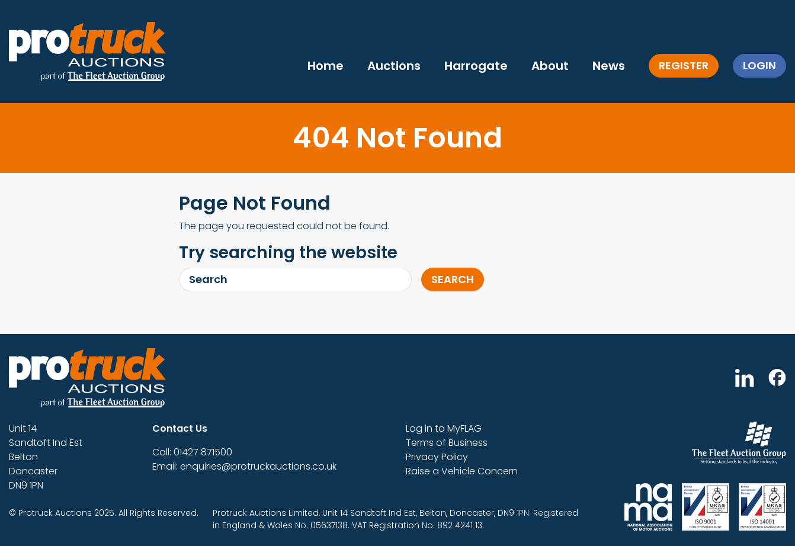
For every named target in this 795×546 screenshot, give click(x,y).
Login (759, 65)
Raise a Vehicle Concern (462, 471)
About (550, 65)
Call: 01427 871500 (192, 452)
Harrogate (476, 65)
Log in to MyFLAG (444, 428)
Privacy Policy (437, 457)
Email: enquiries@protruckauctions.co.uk (244, 466)
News (608, 65)
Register (684, 65)
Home (325, 65)
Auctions (394, 65)
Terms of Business (447, 442)
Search (452, 279)
